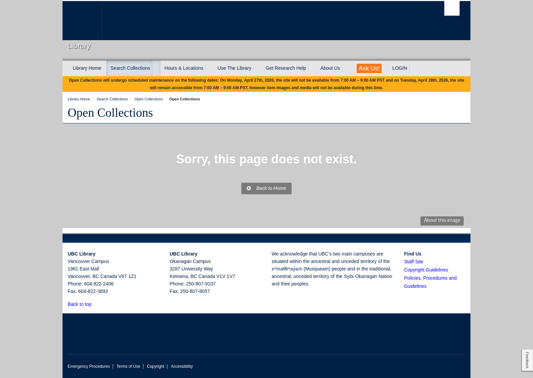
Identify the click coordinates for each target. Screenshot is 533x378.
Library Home (87, 68)
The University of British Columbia (82, 20)
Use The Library (234, 68)
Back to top (83, 304)
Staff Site (414, 261)
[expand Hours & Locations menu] (209, 68)
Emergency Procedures (89, 366)
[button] (95, 304)
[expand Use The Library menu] (258, 68)
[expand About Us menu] (346, 68)
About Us (330, 68)
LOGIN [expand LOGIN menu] (399, 68)
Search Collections (130, 68)
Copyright (155, 366)
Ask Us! (369, 68)
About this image (442, 220)
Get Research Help (286, 68)
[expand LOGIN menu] (413, 68)
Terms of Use (128, 366)
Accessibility (182, 366)
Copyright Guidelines (426, 270)
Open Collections (110, 112)
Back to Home (266, 188)
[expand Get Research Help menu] (312, 68)
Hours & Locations (184, 68)
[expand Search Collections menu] (156, 68)
